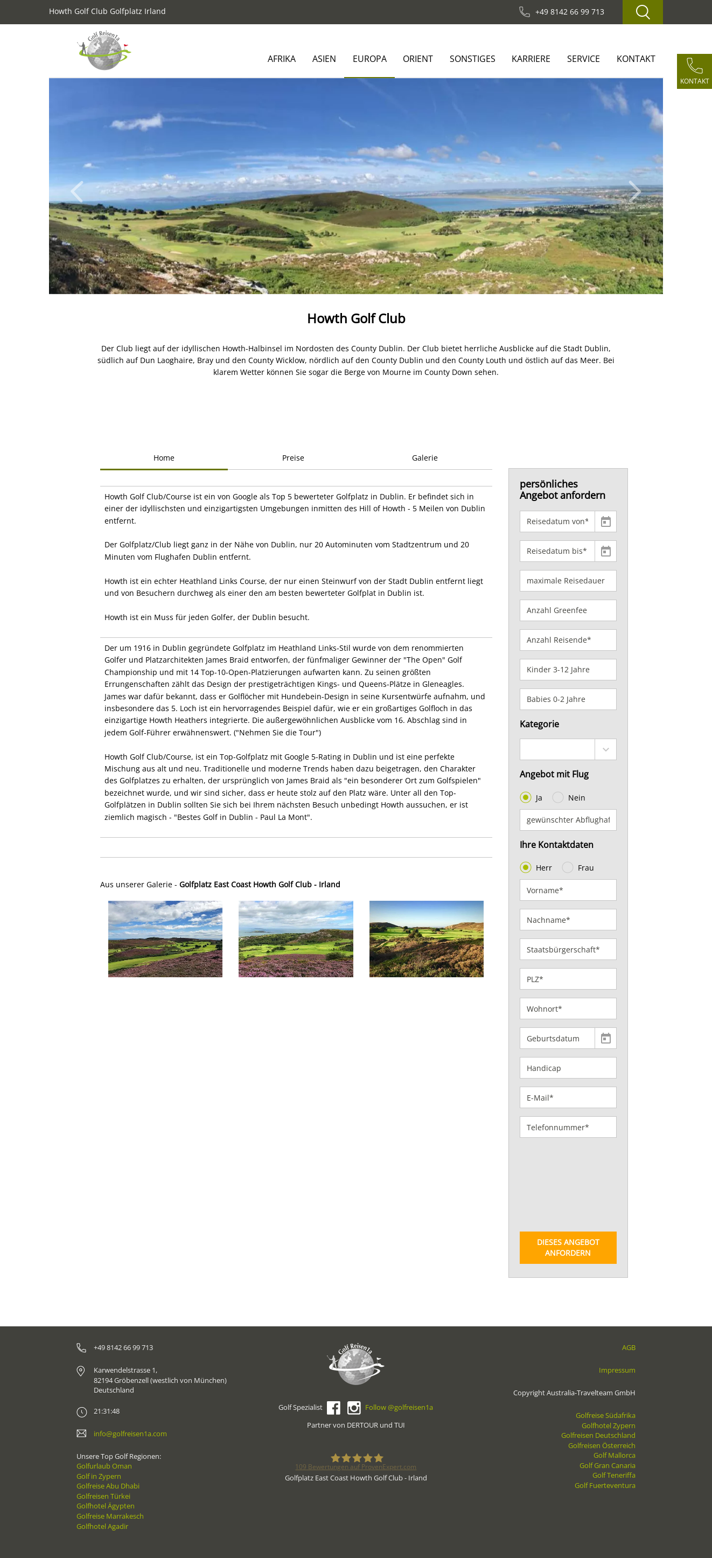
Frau (579, 867)
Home (163, 458)
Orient (418, 59)
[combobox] (568, 749)
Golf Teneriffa (614, 1475)
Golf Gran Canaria (608, 1465)
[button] (80, 186)
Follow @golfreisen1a (399, 1407)
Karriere (531, 59)
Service (583, 59)
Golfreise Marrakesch (110, 1516)
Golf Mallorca (615, 1455)
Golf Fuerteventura (605, 1485)
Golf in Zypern (98, 1476)
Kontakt (636, 59)
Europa (370, 59)
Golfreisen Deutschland (598, 1435)
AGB (629, 1347)
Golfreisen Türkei (103, 1496)
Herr (537, 867)
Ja (532, 797)
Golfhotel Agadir (102, 1526)
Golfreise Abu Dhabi (107, 1486)
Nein (570, 797)
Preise (293, 458)
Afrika (282, 59)
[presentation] (564, 1184)
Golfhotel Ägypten (105, 1506)
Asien (324, 59)
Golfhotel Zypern (609, 1425)
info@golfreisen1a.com (130, 1433)
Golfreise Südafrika (606, 1415)
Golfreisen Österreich (602, 1445)
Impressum (617, 1370)
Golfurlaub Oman (104, 1466)
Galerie (425, 458)
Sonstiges (472, 59)
